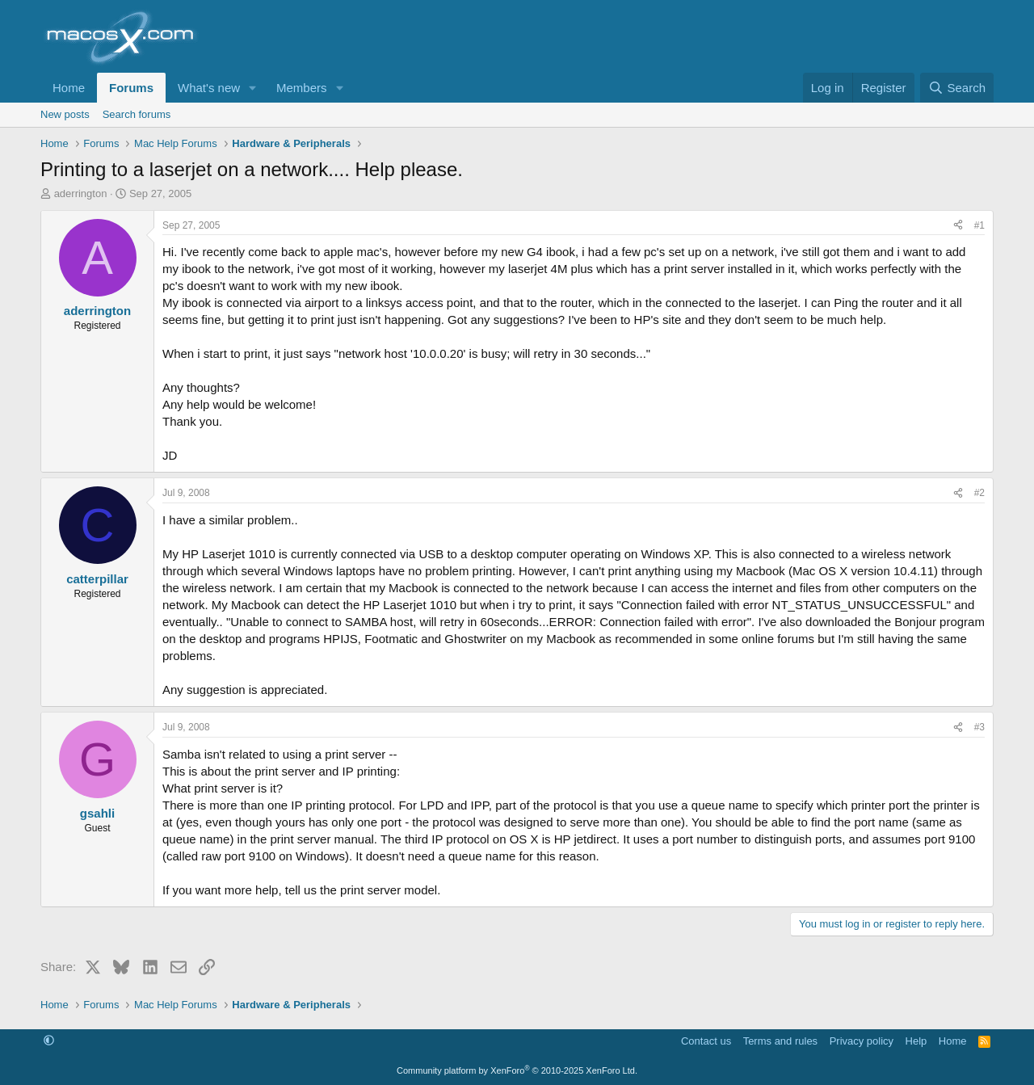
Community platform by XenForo (517, 1070)
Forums (131, 88)
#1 (979, 225)
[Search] (957, 88)
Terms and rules (780, 1041)
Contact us (706, 1041)
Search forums (137, 114)
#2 (979, 492)
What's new (209, 88)
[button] (253, 88)
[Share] (958, 226)
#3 (979, 727)
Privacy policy (861, 1041)
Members (301, 88)
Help (916, 1041)
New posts (65, 114)
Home (69, 88)
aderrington (80, 193)
